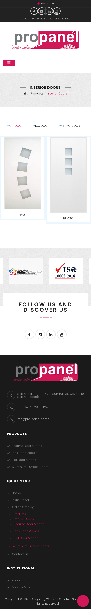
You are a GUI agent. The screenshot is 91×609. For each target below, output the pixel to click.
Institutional (20, 500)
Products (37, 93)
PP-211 (24, 212)
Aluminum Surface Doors (30, 467)
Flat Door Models (24, 460)
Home (16, 493)
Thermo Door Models (27, 446)
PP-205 (67, 215)
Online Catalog (23, 507)
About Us (18, 580)
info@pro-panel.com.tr (33, 419)
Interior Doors (24, 519)
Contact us (20, 554)
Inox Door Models (24, 453)
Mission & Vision (23, 587)
